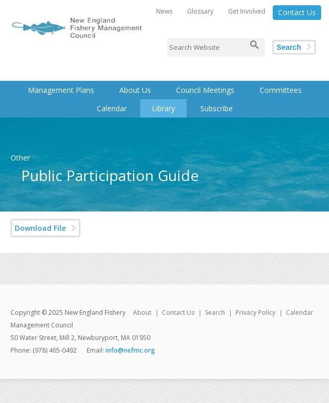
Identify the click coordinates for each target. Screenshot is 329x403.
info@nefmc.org (130, 350)
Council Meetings (205, 90)
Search (288, 47)
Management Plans (61, 90)
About (142, 312)
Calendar (112, 108)
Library (163, 108)
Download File (40, 228)
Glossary (200, 11)
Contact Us (297, 12)
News (164, 11)
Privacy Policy (255, 312)
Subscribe (216, 108)
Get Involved (246, 11)
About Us (135, 90)
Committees (281, 90)
